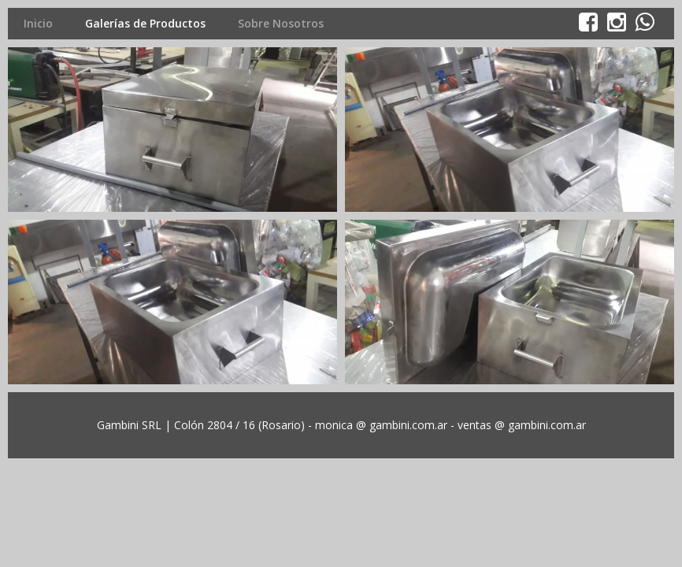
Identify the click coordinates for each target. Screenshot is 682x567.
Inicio (38, 23)
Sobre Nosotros (281, 23)
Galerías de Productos (145, 23)
